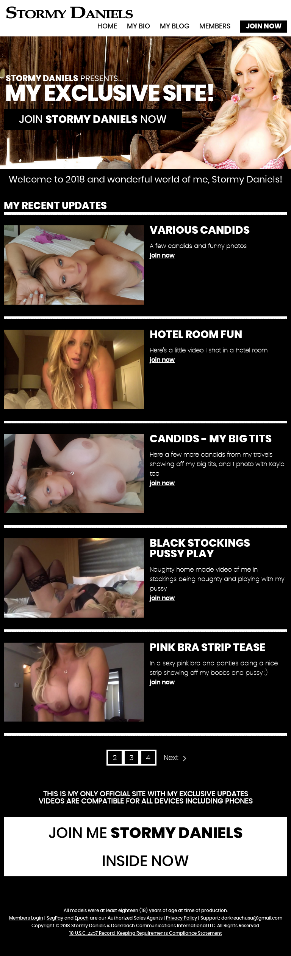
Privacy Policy (181, 918)
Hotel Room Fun (196, 335)
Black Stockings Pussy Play (200, 549)
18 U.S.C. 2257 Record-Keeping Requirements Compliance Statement (145, 933)
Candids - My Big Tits (211, 439)
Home (107, 26)
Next (171, 758)
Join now (93, 120)
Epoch (82, 918)
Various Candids (200, 230)
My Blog (174, 26)
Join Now (264, 26)
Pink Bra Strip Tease (207, 648)
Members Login (26, 918)
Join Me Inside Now (145, 847)
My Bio (138, 26)
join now (162, 256)
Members (214, 26)
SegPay (55, 918)
